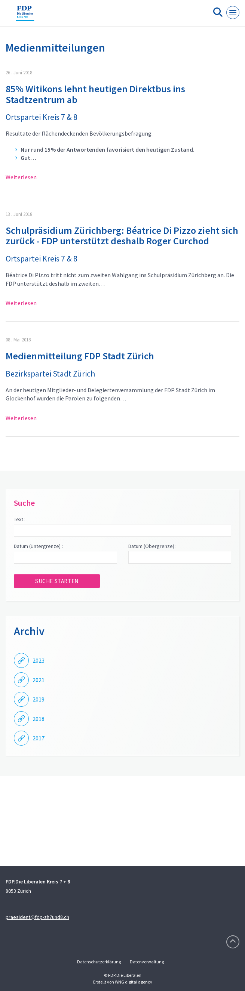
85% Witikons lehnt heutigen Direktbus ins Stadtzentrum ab (95, 94)
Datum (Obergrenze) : (152, 546)
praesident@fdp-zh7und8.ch (37, 917)
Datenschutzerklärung (99, 961)
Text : (19, 519)
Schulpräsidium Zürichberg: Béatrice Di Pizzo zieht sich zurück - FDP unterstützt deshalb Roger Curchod (122, 235)
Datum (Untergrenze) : (38, 546)
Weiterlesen (21, 177)
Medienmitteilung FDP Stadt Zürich (80, 356)
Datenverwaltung (147, 961)
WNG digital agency (133, 982)
